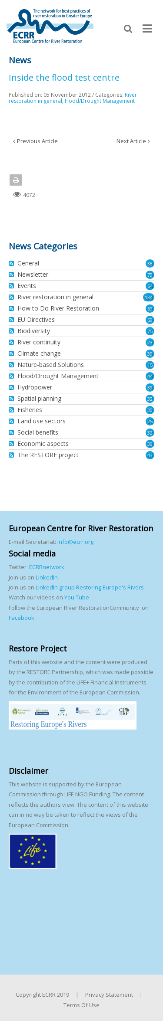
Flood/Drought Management (100, 101)
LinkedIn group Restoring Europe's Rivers (90, 587)
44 (150, 376)
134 (149, 297)
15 (150, 365)
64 (150, 286)
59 (150, 308)
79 (150, 275)
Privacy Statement (109, 994)
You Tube (76, 597)
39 (150, 353)
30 (150, 410)
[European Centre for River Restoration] (50, 25)
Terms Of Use (81, 1005)
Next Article (131, 141)
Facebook (21, 618)
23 (150, 342)
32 (150, 399)
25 (150, 421)
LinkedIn (47, 577)
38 (150, 263)
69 (150, 320)
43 (150, 455)
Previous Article (37, 141)
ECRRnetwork (46, 567)
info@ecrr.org (75, 542)
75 (150, 331)
